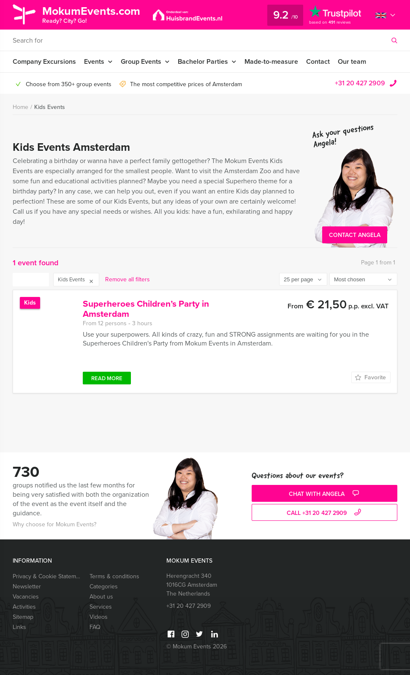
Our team (352, 61)
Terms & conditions (114, 576)
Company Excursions (44, 61)
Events (94, 61)
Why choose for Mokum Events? (54, 524)
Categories (104, 586)
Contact (318, 61)
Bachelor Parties (203, 61)
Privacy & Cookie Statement (47, 576)
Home (20, 107)
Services (101, 606)
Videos (99, 616)
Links (19, 627)
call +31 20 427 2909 (325, 513)
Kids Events (49, 107)
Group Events (141, 61)
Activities (24, 606)
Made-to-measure (271, 61)
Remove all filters (127, 279)
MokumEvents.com (91, 14)
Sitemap (23, 616)
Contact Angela (354, 235)
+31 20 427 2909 (360, 83)
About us (101, 596)
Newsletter (27, 586)
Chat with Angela (325, 494)
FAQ (95, 627)
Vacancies (26, 596)
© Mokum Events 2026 (196, 646)
